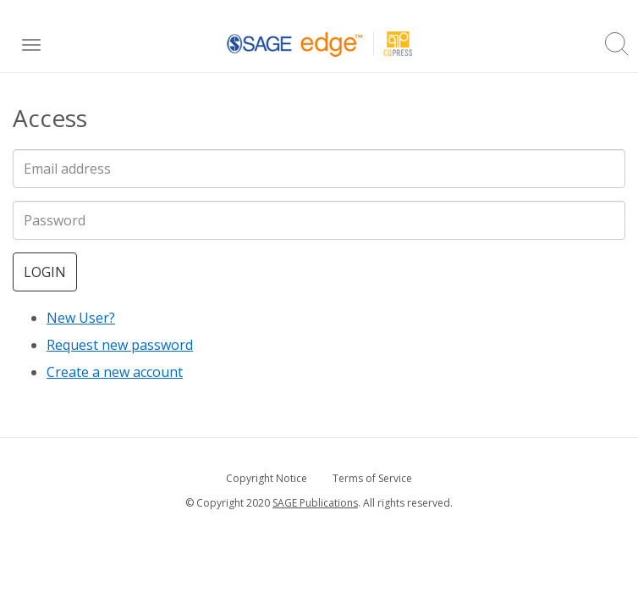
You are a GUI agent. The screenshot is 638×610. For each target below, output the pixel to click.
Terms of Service (372, 478)
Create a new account (115, 372)
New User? (81, 317)
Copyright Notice (266, 478)
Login (45, 272)
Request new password (120, 345)
